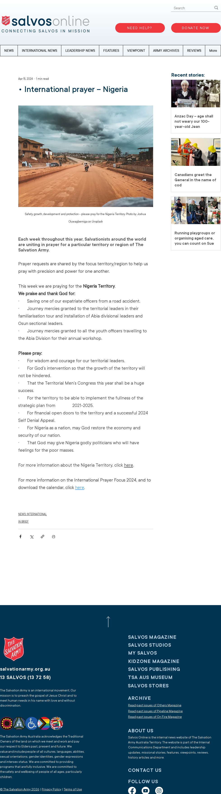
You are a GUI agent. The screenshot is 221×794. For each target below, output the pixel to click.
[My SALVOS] (157, 653)
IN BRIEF (23, 522)
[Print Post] (53, 536)
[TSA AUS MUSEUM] (157, 677)
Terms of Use (73, 789)
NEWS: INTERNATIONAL (32, 514)
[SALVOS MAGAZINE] (157, 637)
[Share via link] (42, 536)
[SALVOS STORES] (157, 686)
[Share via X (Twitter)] (31, 536)
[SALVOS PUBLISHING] (157, 669)
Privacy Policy (51, 789)
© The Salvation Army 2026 (19, 789)
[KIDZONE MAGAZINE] (157, 661)
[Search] (189, 8)
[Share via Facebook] (20, 536)
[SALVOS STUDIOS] (157, 645)
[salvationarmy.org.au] (30, 669)
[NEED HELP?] (140, 28)
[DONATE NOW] (196, 28)
